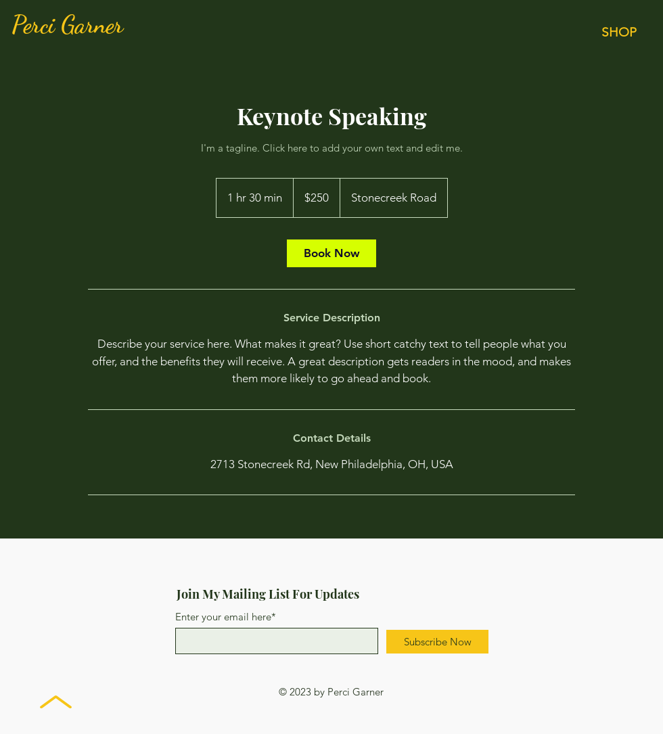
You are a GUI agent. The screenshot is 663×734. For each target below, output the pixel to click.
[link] (331, 253)
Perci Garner (67, 24)
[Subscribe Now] (437, 641)
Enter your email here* (225, 617)
